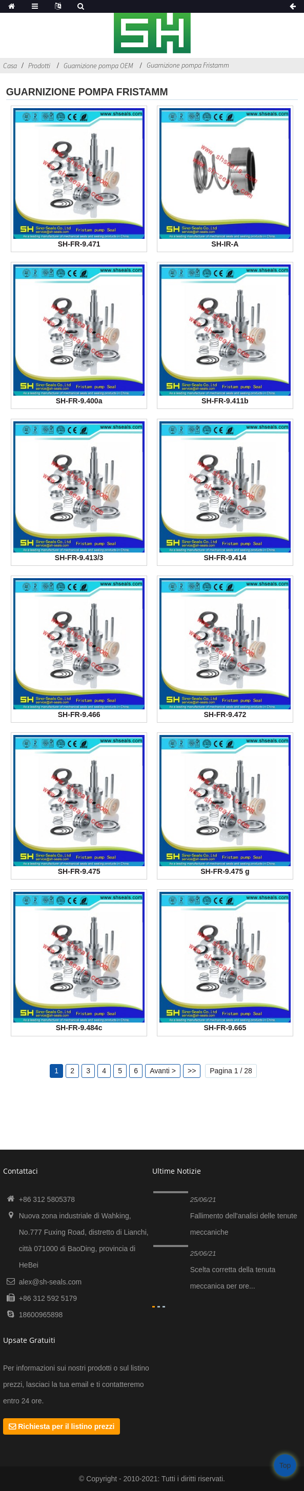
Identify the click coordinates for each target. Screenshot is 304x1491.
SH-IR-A (224, 244)
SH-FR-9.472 (225, 714)
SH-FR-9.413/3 (79, 558)
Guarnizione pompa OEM (98, 65)
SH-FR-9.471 (79, 244)
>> (192, 1071)
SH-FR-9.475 (79, 871)
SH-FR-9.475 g (224, 871)
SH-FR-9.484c (79, 1028)
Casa (10, 65)
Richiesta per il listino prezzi (66, 1426)
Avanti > (163, 1071)
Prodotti (39, 65)
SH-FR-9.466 (79, 714)
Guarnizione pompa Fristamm (188, 65)
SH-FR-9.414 (225, 558)
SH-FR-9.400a (79, 401)
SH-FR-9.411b (225, 401)
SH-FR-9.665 (225, 1028)
